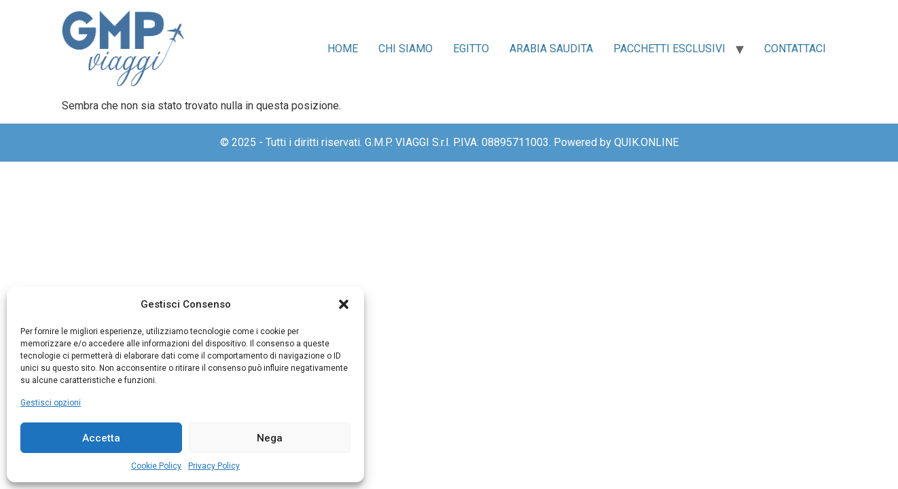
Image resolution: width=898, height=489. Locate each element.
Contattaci (795, 48)
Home (342, 48)
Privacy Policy (214, 466)
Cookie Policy (156, 466)
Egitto (471, 48)
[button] (344, 304)
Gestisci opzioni (50, 403)
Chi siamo (405, 48)
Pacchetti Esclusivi (669, 48)
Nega (270, 438)
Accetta (101, 438)
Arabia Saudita (551, 48)
